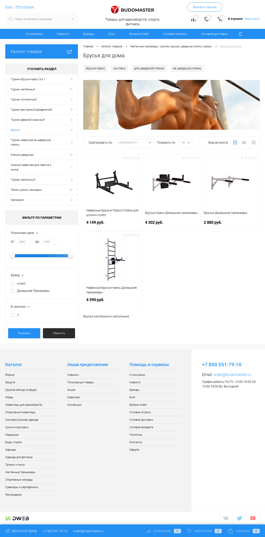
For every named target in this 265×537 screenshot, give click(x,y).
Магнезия (17, 200)
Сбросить (59, 333)
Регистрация (25, 7)
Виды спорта (13, 442)
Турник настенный (23, 89)
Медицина (11, 434)
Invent (21, 283)
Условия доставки (214, 34)
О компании (34, 34)
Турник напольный (23, 179)
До (37, 241)
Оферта (134, 449)
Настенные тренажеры (20, 472)
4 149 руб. (112, 225)
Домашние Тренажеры (33, 291)
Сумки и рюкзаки (16, 427)
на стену (119, 68)
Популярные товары (80, 382)
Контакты (135, 442)
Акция (71, 389)
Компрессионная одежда (21, 419)
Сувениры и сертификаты (22, 487)
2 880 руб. (230, 225)
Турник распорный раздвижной (31, 109)
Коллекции (74, 404)
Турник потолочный (24, 99)
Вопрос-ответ (139, 34)
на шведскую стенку (187, 68)
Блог (112, 34)
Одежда (10, 449)
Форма (9, 374)
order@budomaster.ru (232, 374)
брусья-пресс (95, 68)
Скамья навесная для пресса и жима (31, 167)
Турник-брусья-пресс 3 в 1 (28, 79)
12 (70, 189)
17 (70, 89)
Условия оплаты (175, 34)
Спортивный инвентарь (20, 412)
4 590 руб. (112, 302)
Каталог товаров (42, 51)
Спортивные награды (19, 479)
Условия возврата (141, 427)
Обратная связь (21, 531)
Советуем (73, 397)
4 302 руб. (171, 225)
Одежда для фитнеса (19, 457)
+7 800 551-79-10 (55, 531)
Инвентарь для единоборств (23, 404)
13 (70, 154)
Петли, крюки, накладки (26, 189)
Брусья (15, 129)
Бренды (88, 34)
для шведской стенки (149, 68)
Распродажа (13, 494)
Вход (8, 7)
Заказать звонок (205, 7)
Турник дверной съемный (27, 119)
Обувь (9, 397)
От (12, 241)
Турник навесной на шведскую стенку (31, 142)
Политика (135, 434)
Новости (63, 34)
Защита (10, 382)
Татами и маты (15, 464)
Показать (24, 333)
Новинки (73, 374)
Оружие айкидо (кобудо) (21, 389)
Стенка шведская (22, 154)
